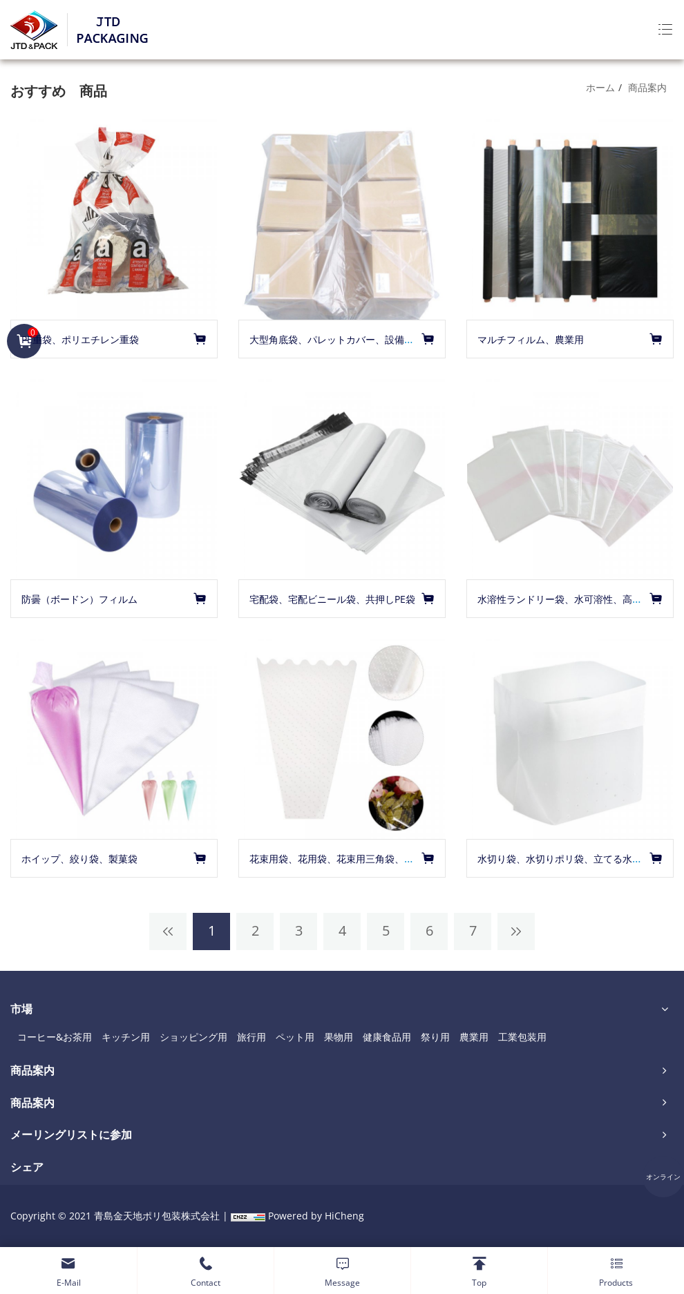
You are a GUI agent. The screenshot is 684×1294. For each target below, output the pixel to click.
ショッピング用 (193, 1036)
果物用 (338, 1036)
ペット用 (295, 1036)
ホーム (600, 87)
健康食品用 (387, 1036)
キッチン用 (126, 1036)
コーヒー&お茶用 (54, 1036)
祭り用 (435, 1036)
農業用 (473, 1036)
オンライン (663, 1176)
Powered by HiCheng (316, 1215)
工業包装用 (522, 1036)
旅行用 (251, 1036)
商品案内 (647, 87)
